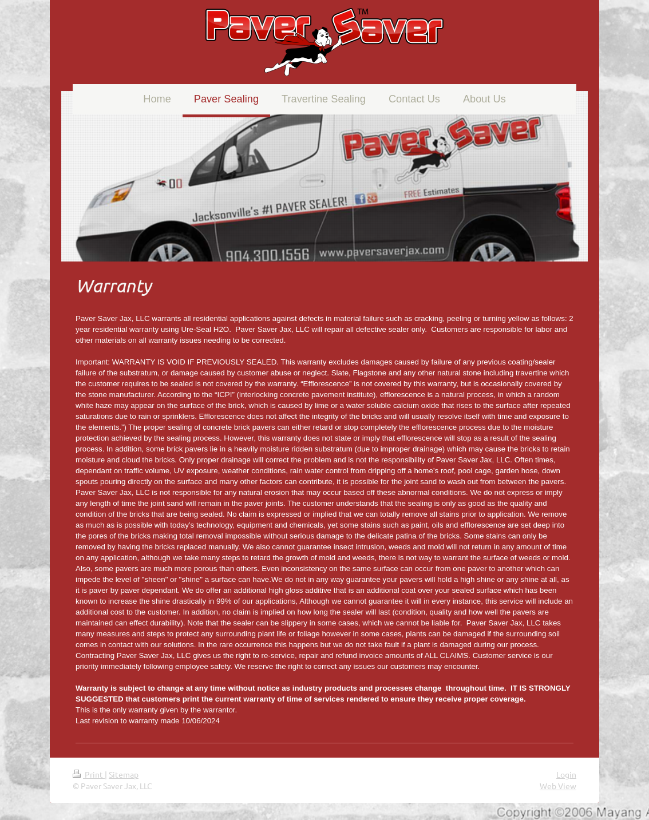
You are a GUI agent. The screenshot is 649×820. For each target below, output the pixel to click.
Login (566, 774)
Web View (558, 786)
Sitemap (123, 774)
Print (89, 774)
